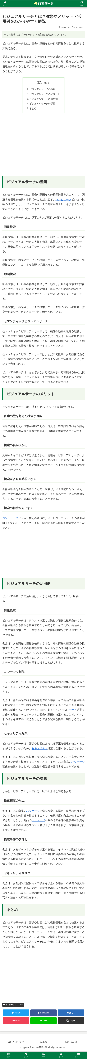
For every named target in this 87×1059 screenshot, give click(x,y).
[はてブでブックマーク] (71, 1012)
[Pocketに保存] (16, 1020)
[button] (71, 1020)
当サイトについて (16, 1042)
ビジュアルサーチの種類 (42, 89)
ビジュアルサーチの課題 (42, 103)
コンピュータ (63, 199)
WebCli (43, 1042)
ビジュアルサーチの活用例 (43, 98)
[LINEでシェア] (43, 1020)
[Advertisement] (43, 147)
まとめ (32, 108)
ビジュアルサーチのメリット (44, 94)
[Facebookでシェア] (43, 1012)
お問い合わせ (71, 1042)
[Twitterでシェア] (16, 1012)
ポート (73, 709)
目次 (39, 82)
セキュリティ (39, 748)
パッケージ (78, 761)
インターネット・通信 (13, 1005)
